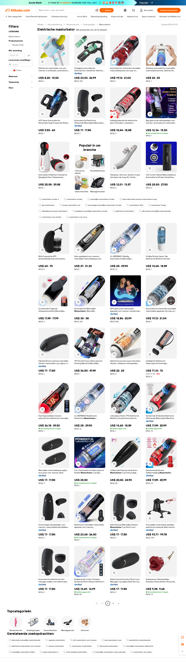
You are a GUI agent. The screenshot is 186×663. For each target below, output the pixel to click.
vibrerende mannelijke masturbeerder (155, 211)
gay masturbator (47, 205)
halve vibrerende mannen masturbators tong (138, 199)
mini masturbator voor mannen (83, 640)
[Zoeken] (107, 10)
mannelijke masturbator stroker (101, 199)
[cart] (134, 11)
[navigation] (20, 314)
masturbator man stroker (50, 217)
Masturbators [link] (105, 24)
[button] (96, 10)
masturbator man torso (76, 217)
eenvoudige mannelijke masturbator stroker (103, 205)
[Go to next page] (118, 603)
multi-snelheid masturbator (75, 652)
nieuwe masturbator (55, 646)
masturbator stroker (73, 199)
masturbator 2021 (135, 205)
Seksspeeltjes (89, 24)
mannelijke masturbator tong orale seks (109, 652)
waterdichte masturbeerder (138, 640)
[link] (182, 637)
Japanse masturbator (55, 640)
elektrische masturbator (123, 211)
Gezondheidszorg (54, 24)
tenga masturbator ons (70, 205)
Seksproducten (72, 24)
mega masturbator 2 (49, 652)
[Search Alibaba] (66, 10)
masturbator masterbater (80, 646)
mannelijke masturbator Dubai (22, 652)
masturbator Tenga (157, 205)
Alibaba (40, 24)
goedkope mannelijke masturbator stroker (90, 211)
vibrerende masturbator (107, 646)
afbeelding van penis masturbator (53, 211)
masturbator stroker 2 (49, 199)
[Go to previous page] (96, 603)
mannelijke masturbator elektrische (138, 646)
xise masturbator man (111, 640)
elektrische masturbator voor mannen (25, 646)
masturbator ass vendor (141, 652)
